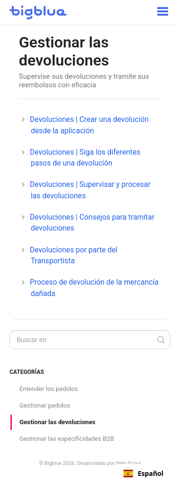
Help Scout (128, 463)
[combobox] (143, 473)
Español (143, 473)
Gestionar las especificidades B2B (66, 438)
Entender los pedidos (48, 388)
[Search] (90, 339)
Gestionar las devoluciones (57, 422)
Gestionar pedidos (44, 405)
